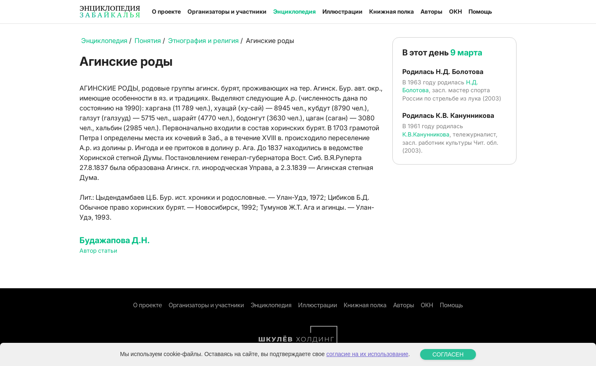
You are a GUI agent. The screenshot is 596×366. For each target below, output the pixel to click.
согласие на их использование (367, 354)
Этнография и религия (203, 40)
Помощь (480, 11)
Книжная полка (391, 11)
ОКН (455, 11)
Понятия (148, 40)
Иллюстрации (342, 11)
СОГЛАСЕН (448, 354)
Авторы (431, 11)
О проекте (166, 11)
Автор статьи (98, 250)
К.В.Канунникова (425, 134)
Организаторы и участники (227, 11)
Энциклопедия (294, 11)
